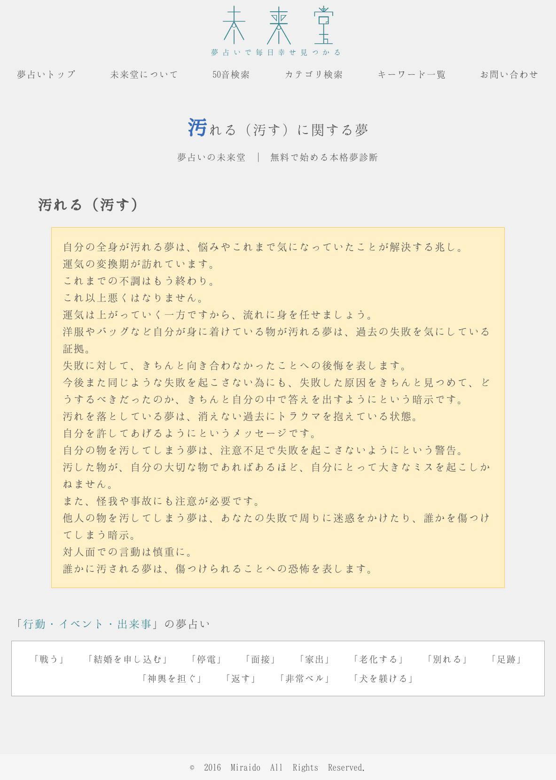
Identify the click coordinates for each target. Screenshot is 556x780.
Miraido (245, 767)
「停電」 (207, 659)
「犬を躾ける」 (383, 678)
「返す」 (241, 678)
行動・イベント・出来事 (87, 623)
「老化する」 (378, 659)
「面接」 (261, 659)
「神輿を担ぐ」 (172, 678)
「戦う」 (49, 659)
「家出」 (315, 659)
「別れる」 (447, 659)
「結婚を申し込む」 (128, 659)
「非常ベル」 (305, 678)
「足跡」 (506, 659)
